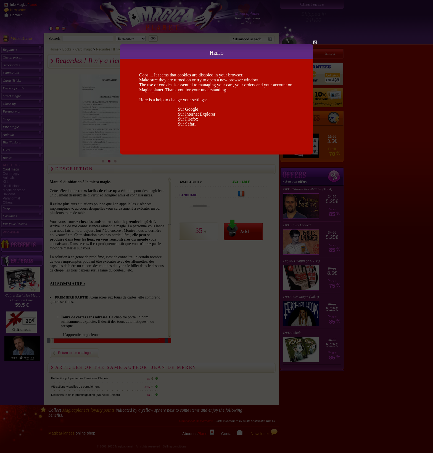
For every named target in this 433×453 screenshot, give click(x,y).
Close (315, 42)
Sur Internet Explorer (196, 114)
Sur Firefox (188, 119)
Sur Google (188, 109)
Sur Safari (187, 124)
